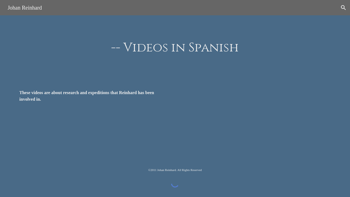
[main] (175, 48)
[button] (343, 7)
